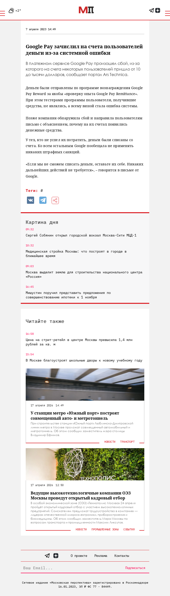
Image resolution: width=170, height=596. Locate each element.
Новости (109, 441)
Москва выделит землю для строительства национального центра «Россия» (84, 274)
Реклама (100, 555)
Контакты (121, 555)
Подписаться (135, 568)
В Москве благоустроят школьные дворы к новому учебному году (84, 360)
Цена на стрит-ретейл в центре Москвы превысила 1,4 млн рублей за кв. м (79, 341)
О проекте (79, 555)
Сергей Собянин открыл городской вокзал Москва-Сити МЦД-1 (81, 235)
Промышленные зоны (104, 529)
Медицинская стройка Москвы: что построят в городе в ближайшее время (76, 253)
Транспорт (127, 441)
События (128, 529)
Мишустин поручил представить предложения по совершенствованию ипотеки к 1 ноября (68, 294)
